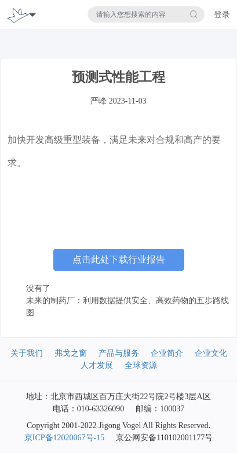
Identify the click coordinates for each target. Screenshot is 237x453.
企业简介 (167, 353)
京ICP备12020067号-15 (64, 437)
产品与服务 (119, 353)
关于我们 (26, 353)
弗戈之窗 (70, 353)
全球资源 (141, 365)
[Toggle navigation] (32, 14)
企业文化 (211, 353)
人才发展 (97, 365)
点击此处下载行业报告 (118, 259)
